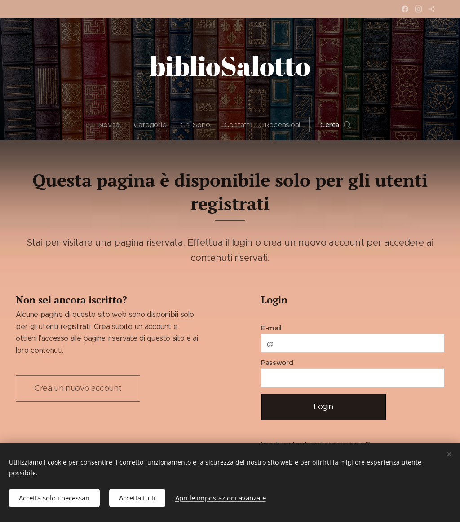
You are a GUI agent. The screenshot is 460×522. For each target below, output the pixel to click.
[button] (336, 125)
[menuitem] (111, 125)
